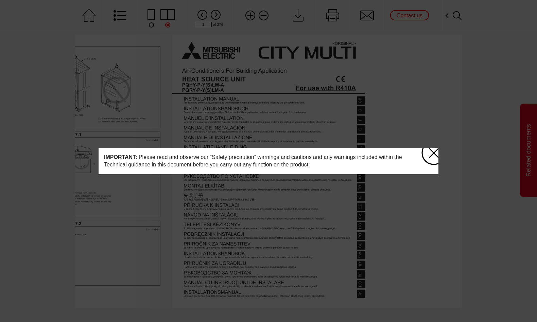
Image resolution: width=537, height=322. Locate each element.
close (430, 150)
